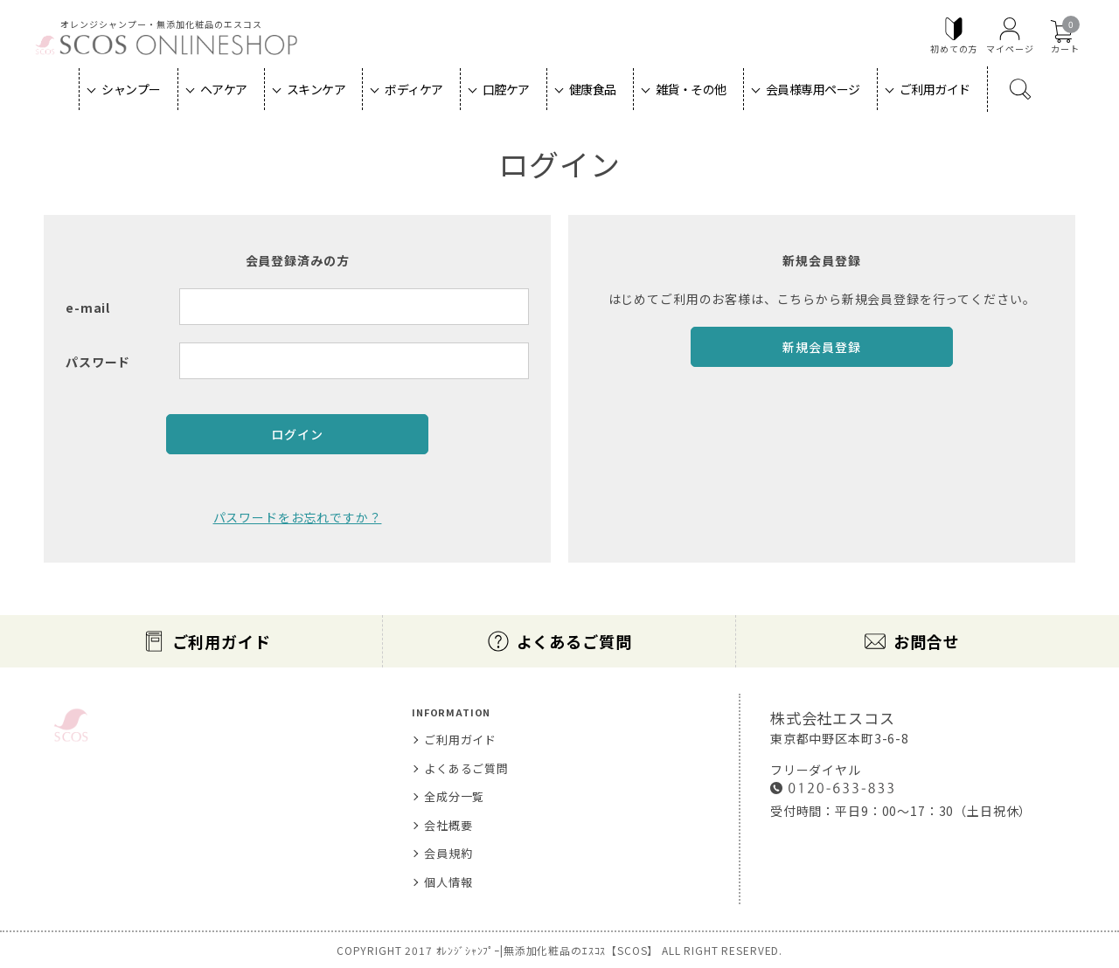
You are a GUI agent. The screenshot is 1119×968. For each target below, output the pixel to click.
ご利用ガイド (935, 89)
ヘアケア (223, 89)
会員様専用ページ (813, 89)
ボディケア (414, 89)
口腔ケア (506, 89)
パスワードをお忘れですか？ (297, 517)
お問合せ (926, 641)
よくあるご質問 (574, 641)
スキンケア (316, 89)
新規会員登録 (821, 347)
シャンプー (131, 89)
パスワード (98, 361)
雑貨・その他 (691, 89)
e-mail (88, 307)
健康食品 (592, 89)
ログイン (297, 434)
